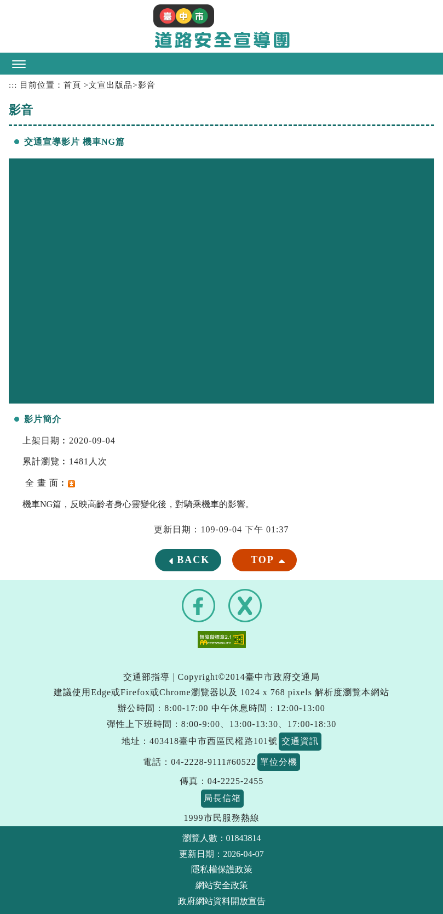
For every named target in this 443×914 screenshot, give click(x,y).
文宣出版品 (111, 85)
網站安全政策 (221, 885)
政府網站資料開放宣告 (222, 901)
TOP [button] (262, 559)
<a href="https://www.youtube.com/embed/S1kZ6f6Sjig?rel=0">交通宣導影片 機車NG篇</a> (221, 281)
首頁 (72, 85)
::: (13, 85)
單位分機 (278, 762)
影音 (147, 85)
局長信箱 (222, 798)
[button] (221, 64)
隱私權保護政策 (221, 869)
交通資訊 (300, 741)
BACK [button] (193, 559)
